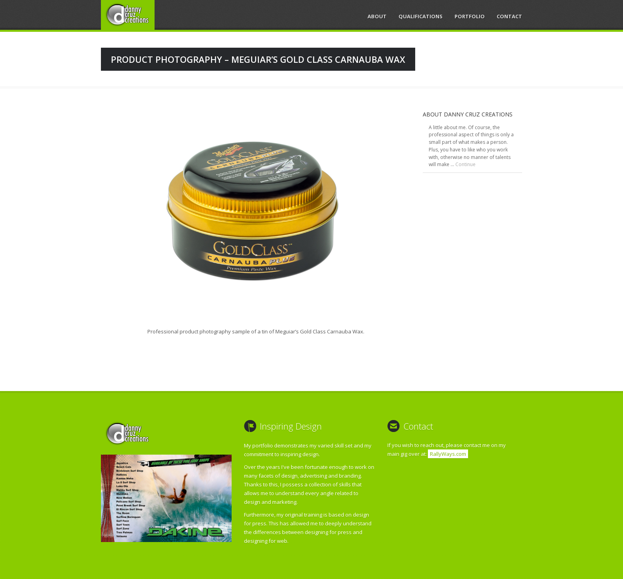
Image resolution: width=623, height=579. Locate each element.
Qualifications (421, 16)
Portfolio (470, 16)
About (377, 16)
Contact (509, 16)
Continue (465, 164)
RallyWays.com (448, 453)
